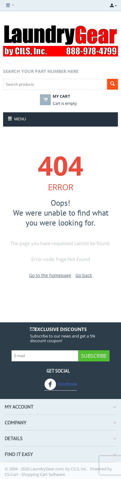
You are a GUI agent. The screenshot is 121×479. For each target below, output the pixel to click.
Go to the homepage (50, 275)
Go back (84, 275)
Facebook (60, 384)
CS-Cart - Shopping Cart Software (35, 474)
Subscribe (94, 355)
